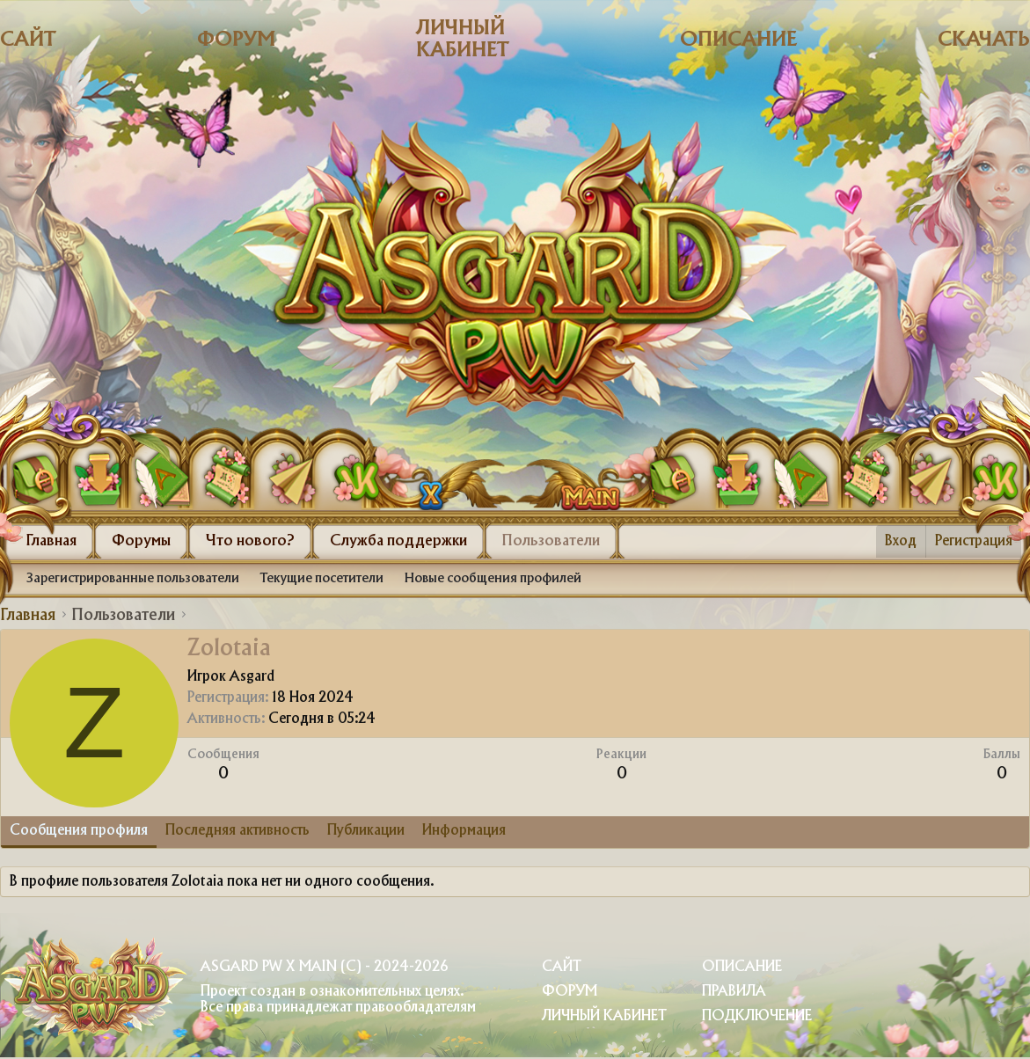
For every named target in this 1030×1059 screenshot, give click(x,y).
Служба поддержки (398, 541)
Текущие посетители (322, 579)
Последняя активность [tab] (237, 830)
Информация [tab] (464, 830)
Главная (51, 541)
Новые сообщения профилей (493, 579)
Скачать (984, 40)
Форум (236, 40)
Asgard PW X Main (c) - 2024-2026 (324, 967)
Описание (738, 40)
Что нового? (250, 541)
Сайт (28, 40)
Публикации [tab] (366, 830)
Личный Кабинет (604, 1016)
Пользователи (551, 541)
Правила (734, 991)
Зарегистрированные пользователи (132, 579)
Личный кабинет (462, 39)
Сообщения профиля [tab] (79, 830)
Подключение (757, 1016)
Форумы (141, 541)
